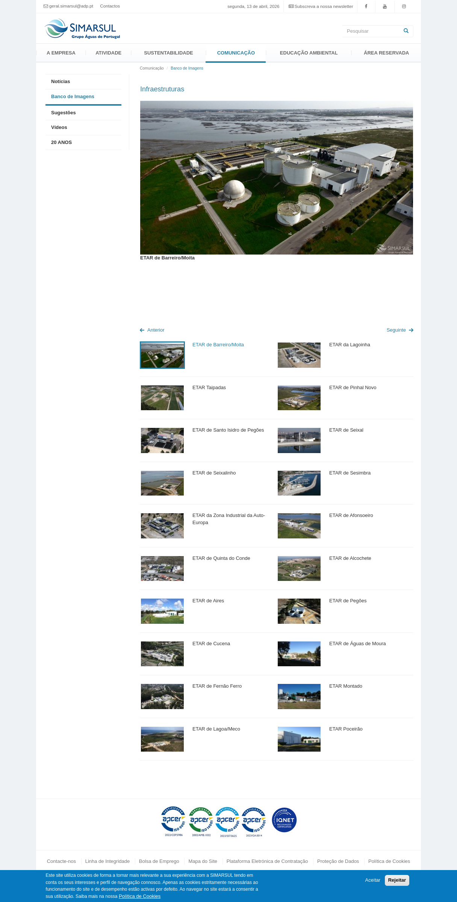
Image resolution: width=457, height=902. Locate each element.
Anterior (156, 330)
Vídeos (59, 127)
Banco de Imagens (72, 96)
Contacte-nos (61, 861)
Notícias (60, 81)
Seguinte (396, 330)
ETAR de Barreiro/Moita (218, 344)
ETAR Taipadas (209, 387)
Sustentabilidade (168, 52)
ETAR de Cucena (211, 643)
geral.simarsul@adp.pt (71, 6)
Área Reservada (386, 52)
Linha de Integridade (107, 861)
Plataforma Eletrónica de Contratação (267, 861)
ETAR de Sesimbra (350, 473)
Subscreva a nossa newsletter (324, 6)
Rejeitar (397, 880)
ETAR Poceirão (346, 729)
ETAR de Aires (208, 600)
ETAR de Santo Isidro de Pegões (228, 430)
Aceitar (372, 880)
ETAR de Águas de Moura (357, 643)
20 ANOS (61, 142)
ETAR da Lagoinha (349, 344)
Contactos (110, 5)
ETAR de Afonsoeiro (351, 515)
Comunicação (236, 52)
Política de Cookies (389, 861)
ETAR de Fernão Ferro (217, 686)
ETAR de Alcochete (350, 558)
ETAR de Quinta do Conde (221, 558)
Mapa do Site (202, 861)
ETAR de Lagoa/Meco (216, 729)
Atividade (108, 52)
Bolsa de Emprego (159, 861)
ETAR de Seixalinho (214, 473)
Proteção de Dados (338, 861)
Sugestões (63, 112)
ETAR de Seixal (346, 430)
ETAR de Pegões (347, 600)
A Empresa (61, 52)
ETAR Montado (345, 686)
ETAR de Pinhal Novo (353, 387)
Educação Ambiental (309, 52)
